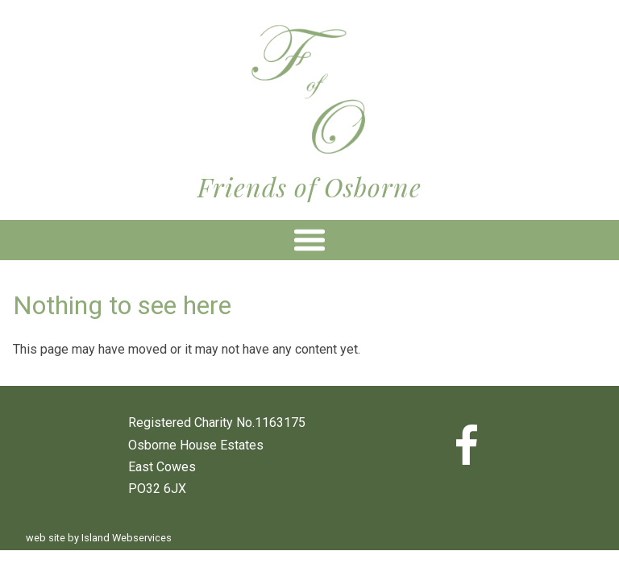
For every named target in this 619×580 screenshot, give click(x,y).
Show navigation (309, 240)
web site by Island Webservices (99, 538)
